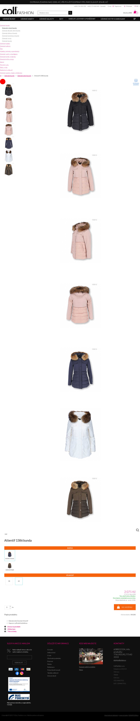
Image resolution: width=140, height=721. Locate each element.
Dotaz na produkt (14, 627)
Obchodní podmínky (54, 658)
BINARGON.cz (133, 715)
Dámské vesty (6, 38)
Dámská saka (4, 65)
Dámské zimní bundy (9, 28)
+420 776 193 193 (80, 6)
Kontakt (103, 6)
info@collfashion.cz (120, 660)
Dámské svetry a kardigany (9, 54)
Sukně (2, 62)
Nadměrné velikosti (6, 70)
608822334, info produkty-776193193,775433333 (123, 653)
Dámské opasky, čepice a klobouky (11, 73)
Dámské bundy (5, 25)
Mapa (81, 670)
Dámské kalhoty (5, 46)
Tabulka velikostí (52, 673)
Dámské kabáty (5, 44)
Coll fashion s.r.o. (17, 10)
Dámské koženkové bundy (10, 36)
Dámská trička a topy (7, 59)
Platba (49, 664)
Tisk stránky (12, 631)
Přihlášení (129, 6)
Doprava (50, 661)
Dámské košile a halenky (8, 57)
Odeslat (19, 662)
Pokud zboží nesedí (53, 670)
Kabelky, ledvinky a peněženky (9, 51)
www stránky (123, 715)
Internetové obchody (111, 715)
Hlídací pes (11, 629)
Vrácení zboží (51, 676)
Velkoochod (51, 652)
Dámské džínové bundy (9, 33)
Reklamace (50, 667)
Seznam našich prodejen (87, 667)
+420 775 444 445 (93, 6)
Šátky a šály (3, 67)
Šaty (1, 49)
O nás (109, 6)
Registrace (118, 6)
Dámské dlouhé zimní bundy (11, 31)
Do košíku (127, 607)
